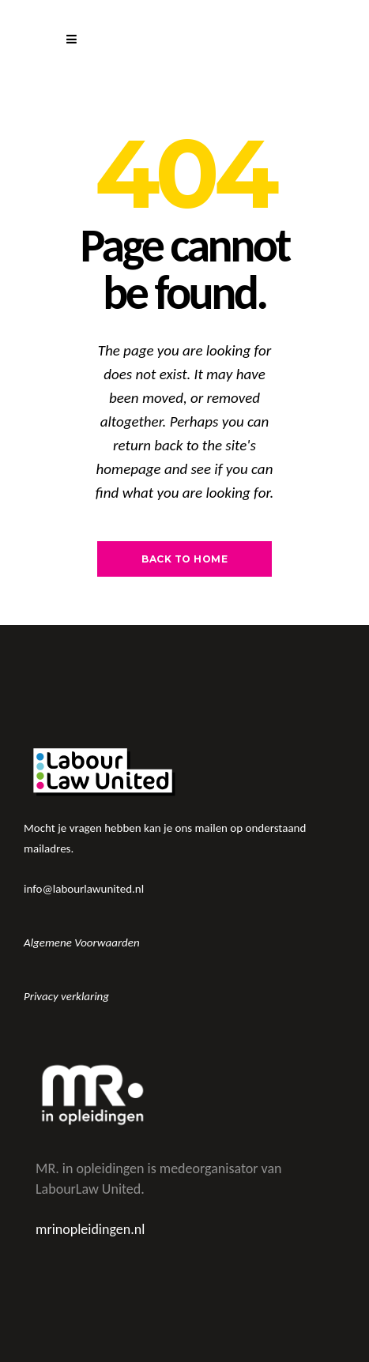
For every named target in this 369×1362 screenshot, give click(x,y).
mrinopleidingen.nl (90, 1229)
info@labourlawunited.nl (84, 889)
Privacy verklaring (66, 996)
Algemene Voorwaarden (82, 942)
